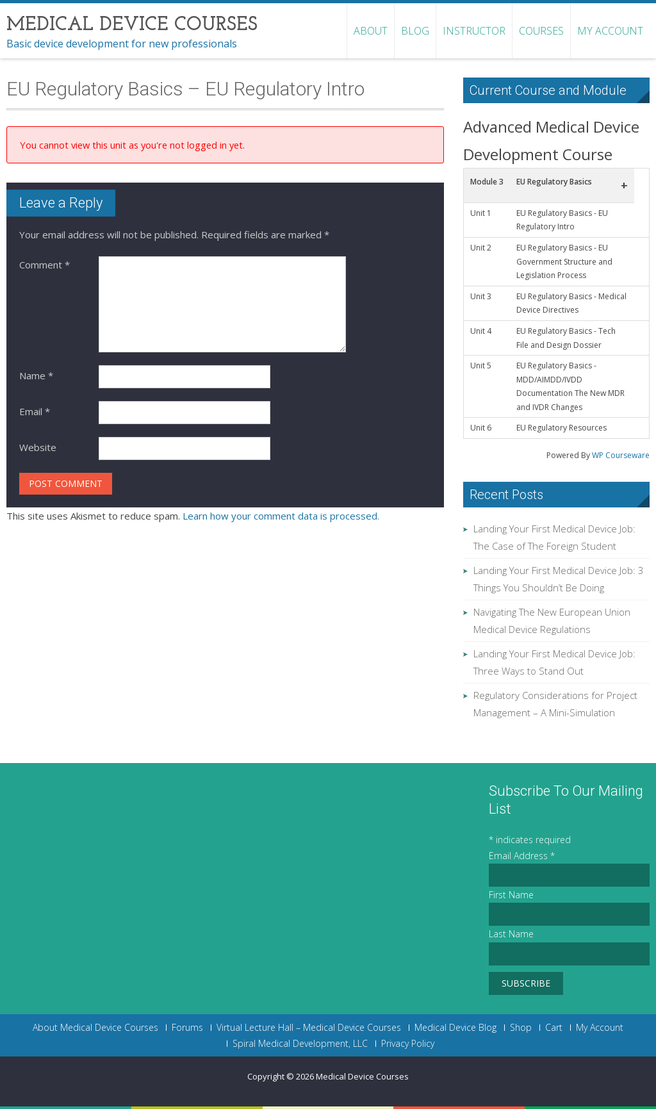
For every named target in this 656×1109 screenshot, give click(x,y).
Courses (541, 31)
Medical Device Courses (362, 1076)
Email (34, 411)
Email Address (522, 856)
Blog (415, 31)
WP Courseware (621, 455)
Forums (187, 1027)
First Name (511, 895)
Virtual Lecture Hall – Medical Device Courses (309, 1027)
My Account (610, 31)
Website (37, 447)
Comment (44, 264)
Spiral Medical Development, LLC (300, 1043)
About (371, 31)
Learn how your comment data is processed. (281, 515)
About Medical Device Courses (95, 1027)
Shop (521, 1027)
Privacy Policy (407, 1043)
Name (36, 375)
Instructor (474, 31)
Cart (553, 1027)
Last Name (511, 934)
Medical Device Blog (455, 1027)
